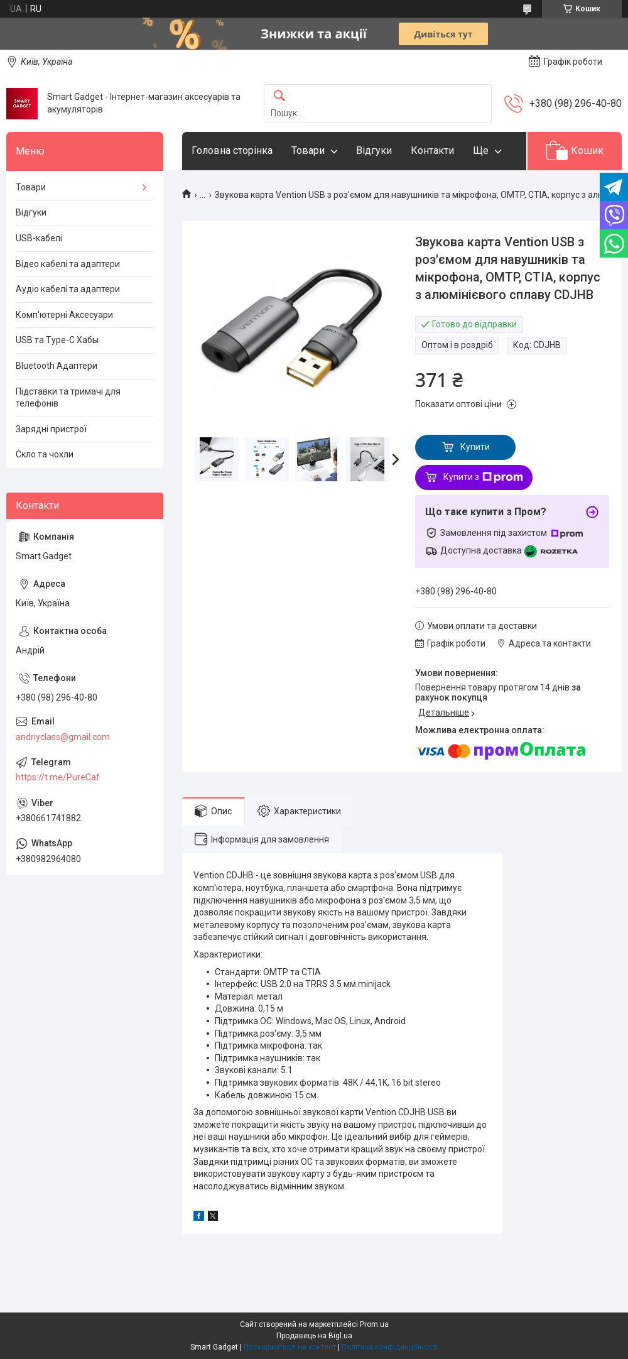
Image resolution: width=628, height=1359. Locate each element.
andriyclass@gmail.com (63, 737)
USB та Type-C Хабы (57, 340)
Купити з (483, 477)
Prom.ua (374, 1324)
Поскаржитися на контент (290, 1347)
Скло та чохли (44, 454)
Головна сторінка (232, 150)
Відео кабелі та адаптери (68, 264)
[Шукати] (279, 96)
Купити (475, 447)
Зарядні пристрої (51, 429)
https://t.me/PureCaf (58, 777)
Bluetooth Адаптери (56, 366)
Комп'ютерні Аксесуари (64, 315)
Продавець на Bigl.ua (314, 1335)
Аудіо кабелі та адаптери (68, 289)
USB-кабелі (39, 238)
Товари (308, 150)
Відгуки (374, 150)
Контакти (432, 150)
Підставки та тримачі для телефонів (68, 397)
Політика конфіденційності (390, 1347)
